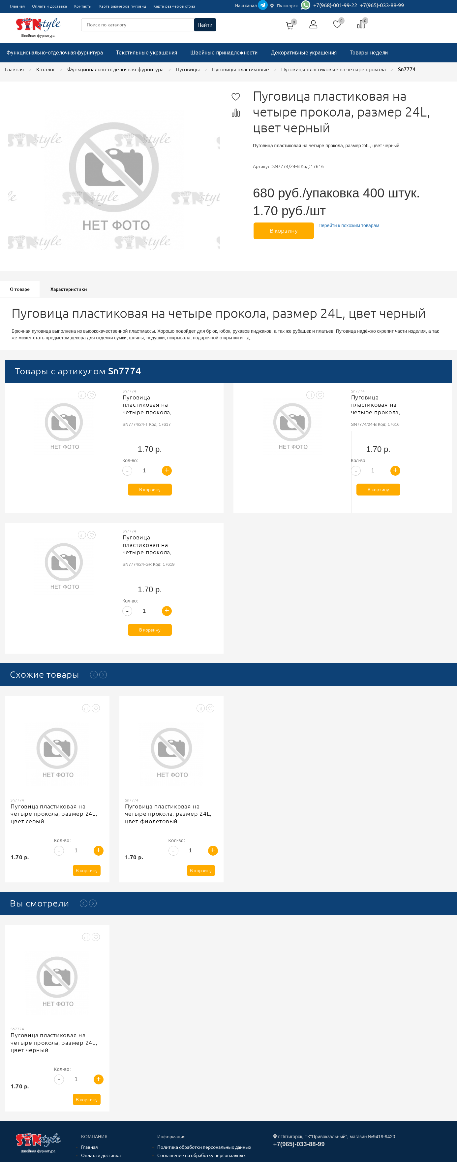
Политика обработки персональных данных (204, 1050)
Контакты (83, 6)
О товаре (20, 289)
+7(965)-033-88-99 (382, 5)
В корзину (283, 230)
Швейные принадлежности (224, 53)
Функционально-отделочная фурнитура (55, 53)
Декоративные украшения (304, 53)
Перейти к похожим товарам (347, 225)
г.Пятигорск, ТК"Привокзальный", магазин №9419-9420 (334, 1040)
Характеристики (68, 289)
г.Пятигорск (284, 5)
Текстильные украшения (146, 53)
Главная (17, 6)
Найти (205, 25)
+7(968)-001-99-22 (335, 5)
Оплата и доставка (49, 6)
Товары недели (369, 53)
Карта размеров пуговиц (122, 6)
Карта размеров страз (174, 6)
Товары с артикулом (78, 371)
